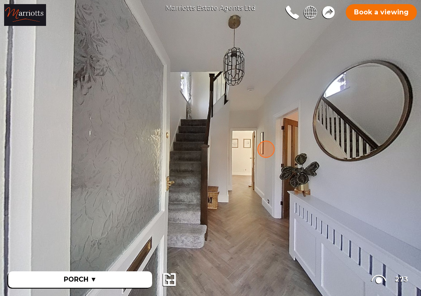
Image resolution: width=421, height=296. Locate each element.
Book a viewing (381, 12)
